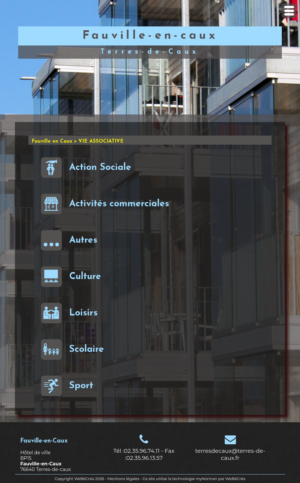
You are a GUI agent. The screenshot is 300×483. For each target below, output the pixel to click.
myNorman (206, 479)
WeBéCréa (84, 479)
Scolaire (72, 349)
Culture (71, 276)
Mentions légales (123, 479)
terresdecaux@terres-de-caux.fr (230, 454)
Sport (67, 386)
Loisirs (69, 313)
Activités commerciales (105, 204)
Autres (69, 240)
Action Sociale (86, 167)
